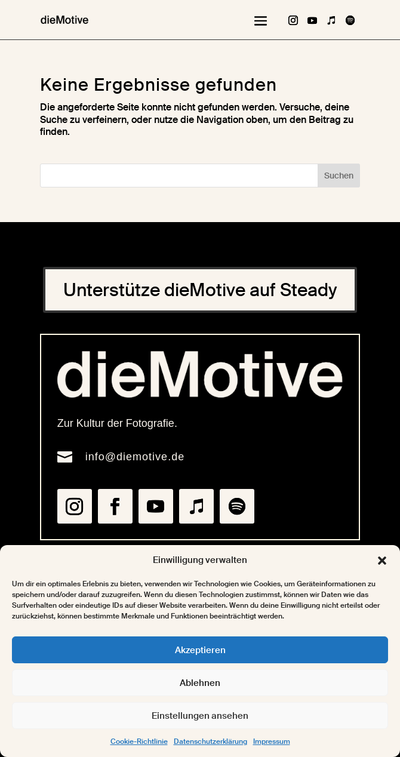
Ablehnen (200, 683)
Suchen (338, 175)
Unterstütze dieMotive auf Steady (200, 289)
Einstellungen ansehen (200, 716)
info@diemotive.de (134, 457)
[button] (382, 561)
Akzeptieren (200, 650)
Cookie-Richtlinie (139, 741)
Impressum (271, 741)
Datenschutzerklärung (210, 741)
